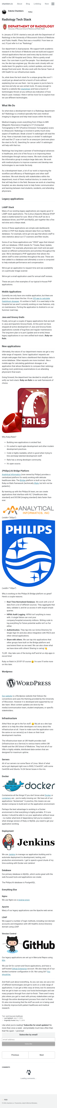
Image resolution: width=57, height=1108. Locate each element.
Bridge (22, 480)
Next (42, 1055)
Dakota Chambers (16, 11)
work (7, 1016)
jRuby (36, 483)
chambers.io (7, 4)
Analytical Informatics (11, 474)
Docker (48, 795)
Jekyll (23, 1103)
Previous (15, 1055)
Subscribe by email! (28, 1035)
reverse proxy (24, 900)
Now (47, 4)
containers (6, 798)
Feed (4, 1100)
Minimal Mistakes (32, 1103)
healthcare (19, 1016)
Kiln (3, 960)
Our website (7, 696)
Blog (28, 4)
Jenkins (12, 854)
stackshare (25, 89)
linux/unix (12, 1016)
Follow (30, 12)
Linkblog (37, 4)
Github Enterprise (19, 969)
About (19, 4)
